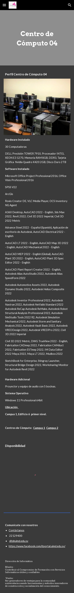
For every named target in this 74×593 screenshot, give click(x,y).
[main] (37, 38)
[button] (4, 5)
